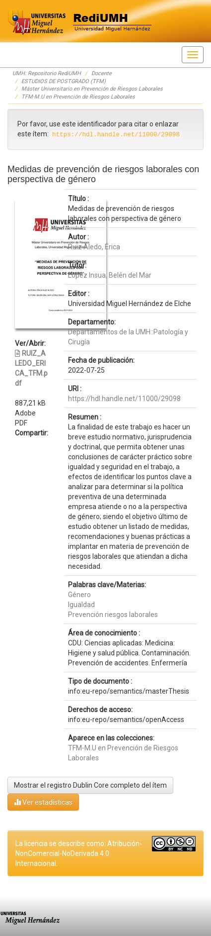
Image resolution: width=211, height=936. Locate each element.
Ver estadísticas (43, 802)
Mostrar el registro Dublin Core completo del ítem (90, 785)
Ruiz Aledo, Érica (94, 247)
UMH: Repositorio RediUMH (46, 73)
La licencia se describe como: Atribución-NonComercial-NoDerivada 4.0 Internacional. (78, 853)
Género (79, 595)
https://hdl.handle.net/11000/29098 (124, 399)
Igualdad (81, 605)
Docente (101, 73)
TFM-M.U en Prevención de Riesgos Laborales (78, 97)
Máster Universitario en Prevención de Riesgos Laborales (92, 89)
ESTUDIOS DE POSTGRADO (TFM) (63, 81)
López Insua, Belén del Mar (109, 275)
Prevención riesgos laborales (113, 615)
